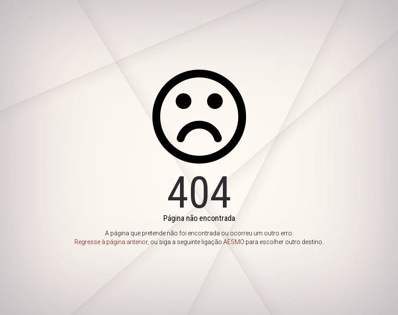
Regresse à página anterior (111, 241)
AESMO (233, 241)
